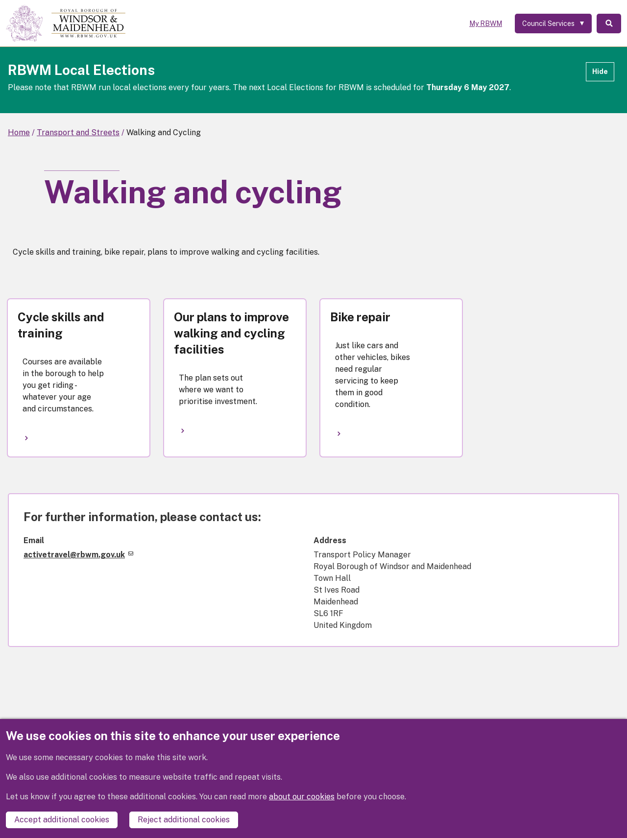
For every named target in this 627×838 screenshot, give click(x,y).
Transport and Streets (78, 132)
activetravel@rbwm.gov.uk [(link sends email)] (78, 554)
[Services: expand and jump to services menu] (553, 23)
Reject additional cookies (184, 819)
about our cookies (302, 796)
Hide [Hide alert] (600, 71)
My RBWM (485, 23)
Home (19, 132)
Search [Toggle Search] (609, 23)
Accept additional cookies (61, 819)
